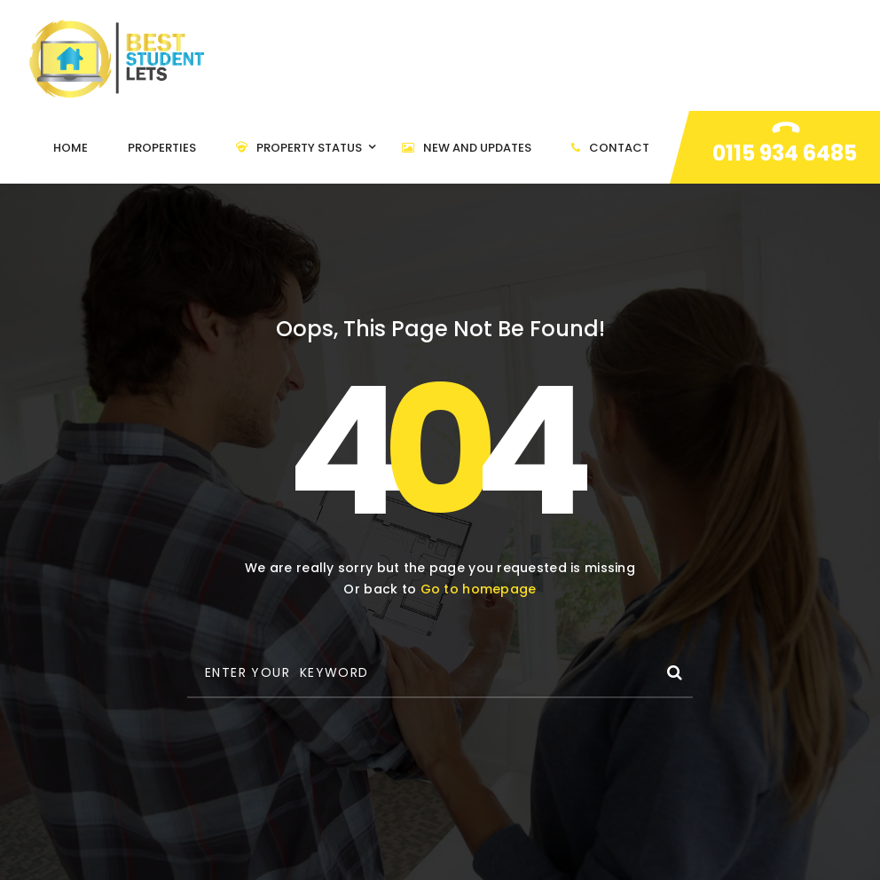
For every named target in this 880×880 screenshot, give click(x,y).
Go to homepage (478, 589)
